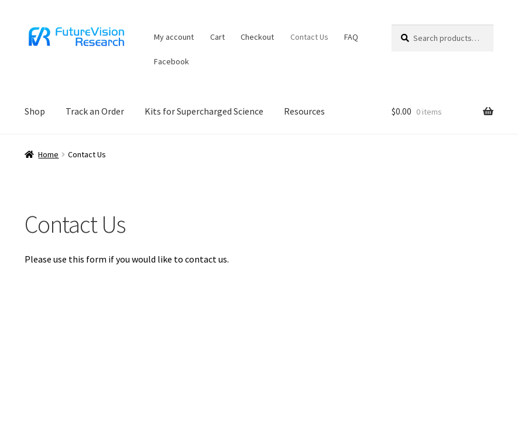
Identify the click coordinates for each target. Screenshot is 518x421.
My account (174, 37)
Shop (35, 111)
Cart (217, 37)
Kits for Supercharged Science (204, 111)
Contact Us (309, 37)
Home (48, 154)
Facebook (171, 61)
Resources (304, 111)
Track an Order (95, 111)
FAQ (351, 37)
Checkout (257, 37)
